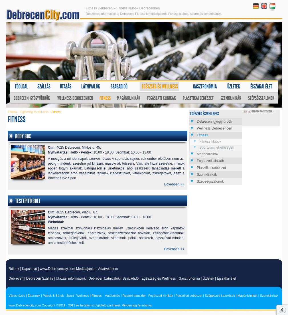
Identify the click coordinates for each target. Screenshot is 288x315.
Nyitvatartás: (58, 152)
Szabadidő (119, 86)
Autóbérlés (112, 295)
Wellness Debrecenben (75, 98)
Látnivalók (90, 86)
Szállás (43, 86)
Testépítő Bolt (27, 201)
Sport (70, 295)
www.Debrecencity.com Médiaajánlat (68, 269)
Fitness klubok (210, 142)
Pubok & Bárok (53, 295)
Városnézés (17, 295)
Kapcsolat (29, 269)
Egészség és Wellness (158, 278)
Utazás (65, 86)
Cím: (52, 148)
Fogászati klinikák (161, 98)
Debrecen (16, 278)
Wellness (82, 295)
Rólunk (14, 269)
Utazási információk (71, 278)
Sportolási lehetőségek (216, 148)
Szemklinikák (230, 98)
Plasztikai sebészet (198, 98)
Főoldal (21, 86)
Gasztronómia (205, 86)
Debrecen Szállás (39, 278)
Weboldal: (56, 222)
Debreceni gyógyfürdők (32, 98)
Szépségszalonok (261, 98)
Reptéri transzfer (134, 295)
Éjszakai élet (261, 86)
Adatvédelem (108, 269)
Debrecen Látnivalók (103, 278)
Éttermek (34, 295)
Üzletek (233, 86)
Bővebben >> (174, 184)
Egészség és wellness (160, 86)
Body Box (23, 136)
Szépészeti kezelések (220, 295)
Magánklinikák (128, 98)
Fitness (105, 98)
